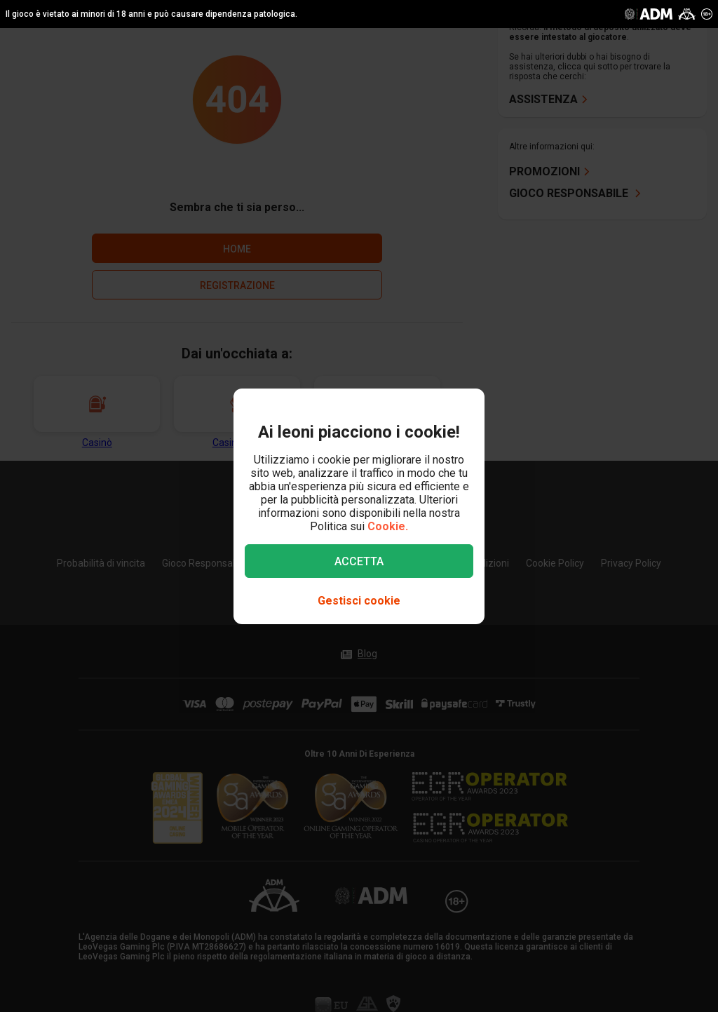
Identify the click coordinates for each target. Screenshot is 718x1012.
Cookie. (387, 526)
